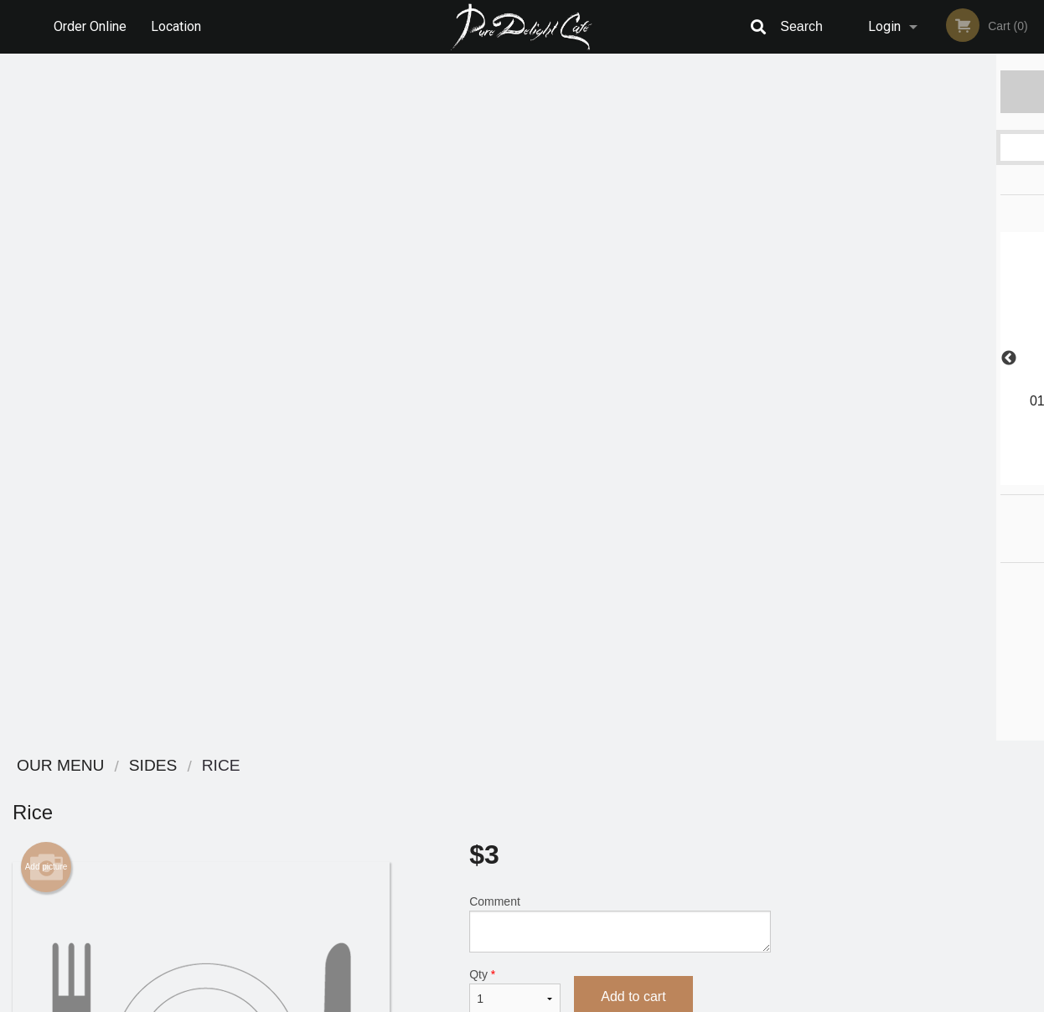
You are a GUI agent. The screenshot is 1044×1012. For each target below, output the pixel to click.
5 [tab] (951, 476)
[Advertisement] (392, 606)
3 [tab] (900, 476)
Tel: (794, 829)
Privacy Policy (637, 829)
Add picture (46, 180)
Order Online (90, 26)
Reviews (624, 788)
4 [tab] (925, 476)
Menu (478, 788)
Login (884, 26)
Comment (619, 237)
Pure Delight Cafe (186, 766)
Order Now (913, 91)
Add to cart (633, 309)
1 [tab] (850, 476)
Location (176, 26)
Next (1031, 358)
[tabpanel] (914, 348)
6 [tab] (976, 476)
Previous (796, 358)
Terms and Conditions (656, 809)
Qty (515, 304)
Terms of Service (550, 1000)
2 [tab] (875, 476)
